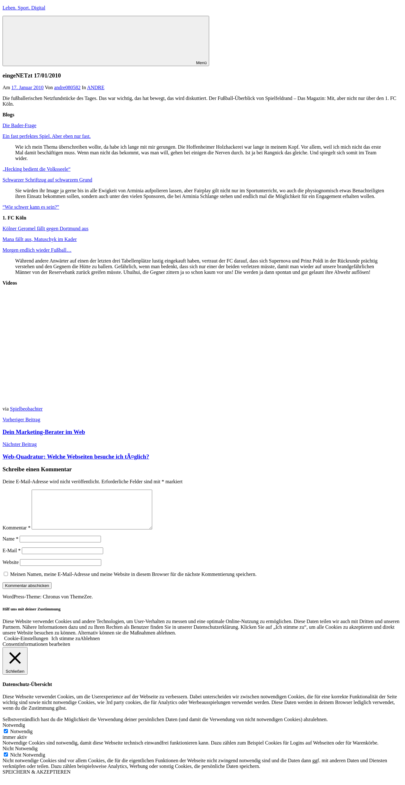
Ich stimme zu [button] (66, 646)
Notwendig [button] (14, 732)
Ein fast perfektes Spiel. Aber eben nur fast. (47, 136)
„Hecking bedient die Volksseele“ (37, 169)
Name (10, 546)
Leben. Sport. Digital (24, 7)
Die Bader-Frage (19, 125)
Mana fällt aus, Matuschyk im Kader (40, 239)
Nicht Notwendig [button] (20, 756)
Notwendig (21, 739)
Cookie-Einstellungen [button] (26, 646)
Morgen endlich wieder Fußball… (37, 250)
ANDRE (95, 87)
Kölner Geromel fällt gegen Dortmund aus (45, 228)
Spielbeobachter (26, 408)
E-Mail (12, 558)
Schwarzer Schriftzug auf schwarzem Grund (47, 179)
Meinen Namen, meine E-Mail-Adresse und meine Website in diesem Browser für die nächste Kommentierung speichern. (133, 581)
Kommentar (16, 535)
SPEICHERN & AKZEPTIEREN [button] (37, 779)
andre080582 (67, 87)
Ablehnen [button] (90, 646)
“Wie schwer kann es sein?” (31, 207)
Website (11, 569)
